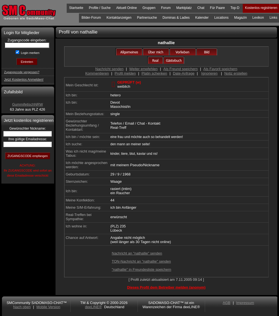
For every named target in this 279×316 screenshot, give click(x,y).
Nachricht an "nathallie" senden (137, 253)
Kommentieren (97, 73)
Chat (200, 8)
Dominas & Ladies (175, 18)
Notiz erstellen (235, 73)
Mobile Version (48, 307)
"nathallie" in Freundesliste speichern (141, 269)
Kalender (202, 18)
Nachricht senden (109, 69)
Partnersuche (147, 18)
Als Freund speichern (180, 69)
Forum (166, 8)
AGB (226, 303)
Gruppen (148, 8)
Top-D (234, 8)
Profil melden (125, 73)
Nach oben (22, 307)
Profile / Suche (99, 8)
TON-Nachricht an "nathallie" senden (141, 261)
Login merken (30, 52)
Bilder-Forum (91, 18)
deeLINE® (93, 307)
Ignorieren (209, 73)
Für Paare (217, 8)
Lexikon (258, 18)
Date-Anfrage (183, 73)
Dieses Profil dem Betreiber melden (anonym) (166, 287)
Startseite (76, 8)
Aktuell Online (126, 8)
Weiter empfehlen (143, 69)
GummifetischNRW (27, 104)
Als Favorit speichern (220, 69)
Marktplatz (184, 8)
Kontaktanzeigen (119, 18)
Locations (221, 18)
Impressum (245, 303)
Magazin (240, 18)
